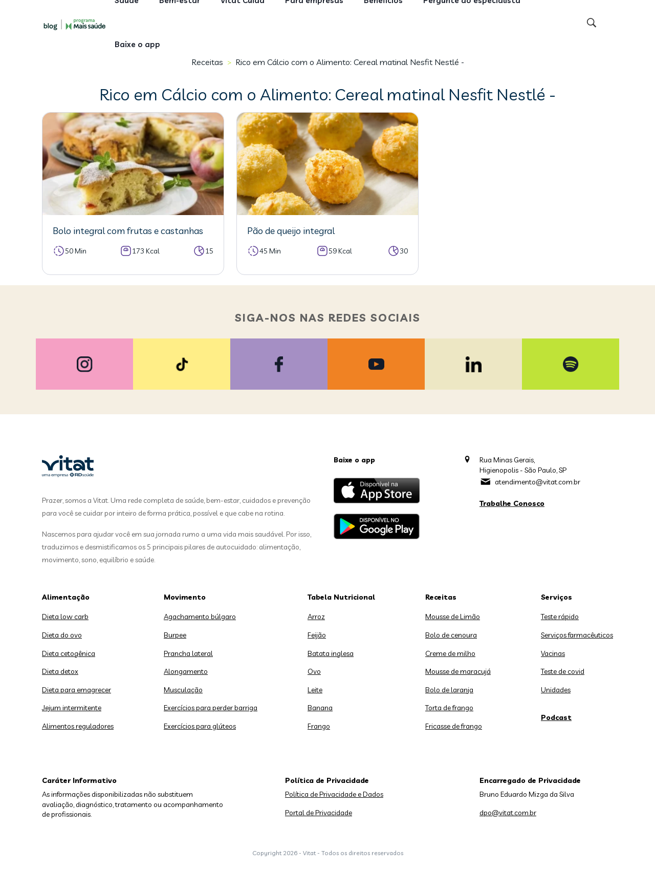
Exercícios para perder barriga (210, 707)
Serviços (556, 597)
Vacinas (553, 653)
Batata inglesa (331, 653)
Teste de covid (562, 671)
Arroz (316, 616)
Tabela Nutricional (341, 597)
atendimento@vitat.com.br (537, 481)
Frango (319, 726)
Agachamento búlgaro (200, 616)
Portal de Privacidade (318, 812)
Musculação (183, 689)
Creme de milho (450, 653)
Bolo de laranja (449, 689)
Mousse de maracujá (458, 671)
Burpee (175, 635)
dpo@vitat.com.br (507, 812)
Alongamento (186, 671)
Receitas (440, 597)
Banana (320, 707)
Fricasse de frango (453, 726)
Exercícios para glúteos (200, 726)
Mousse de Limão (452, 616)
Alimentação (66, 597)
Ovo (314, 671)
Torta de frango (449, 707)
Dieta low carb (65, 616)
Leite (315, 689)
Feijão (317, 635)
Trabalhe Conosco (511, 503)
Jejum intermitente (71, 707)
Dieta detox (60, 671)
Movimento (185, 597)
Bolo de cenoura (451, 635)
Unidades (556, 689)
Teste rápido (560, 616)
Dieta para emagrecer (76, 689)
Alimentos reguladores (78, 726)
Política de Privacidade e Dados (334, 794)
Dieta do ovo (62, 635)
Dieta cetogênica (68, 653)
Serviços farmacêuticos (577, 635)
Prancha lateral (188, 653)
